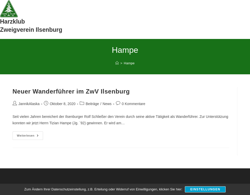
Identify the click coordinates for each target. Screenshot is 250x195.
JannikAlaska (29, 104)
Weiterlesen (30, 137)
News (107, 104)
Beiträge (92, 104)
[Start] (117, 63)
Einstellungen (205, 189)
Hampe (129, 63)
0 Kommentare (133, 104)
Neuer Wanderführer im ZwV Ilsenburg (71, 91)
